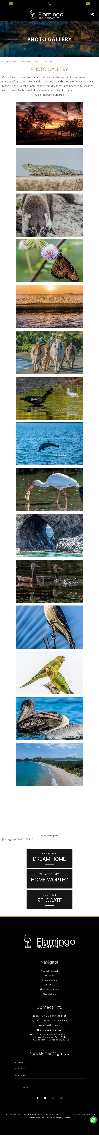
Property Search (49, 971)
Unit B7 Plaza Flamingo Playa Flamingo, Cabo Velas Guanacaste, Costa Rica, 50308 (51, 1037)
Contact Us (49, 994)
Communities (49, 980)
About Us (49, 985)
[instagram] (61, 1098)
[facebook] (37, 1098)
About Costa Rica (49, 989)
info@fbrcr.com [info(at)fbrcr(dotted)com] (51, 1025)
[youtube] (45, 1098)
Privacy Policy (73, 1114)
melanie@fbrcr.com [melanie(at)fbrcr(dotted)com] (51, 1030)
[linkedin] (53, 1098)
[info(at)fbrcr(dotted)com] (88, 4)
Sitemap (85, 1114)
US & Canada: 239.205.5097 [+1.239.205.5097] (51, 1021)
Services (49, 976)
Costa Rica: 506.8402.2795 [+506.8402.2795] (51, 1016)
